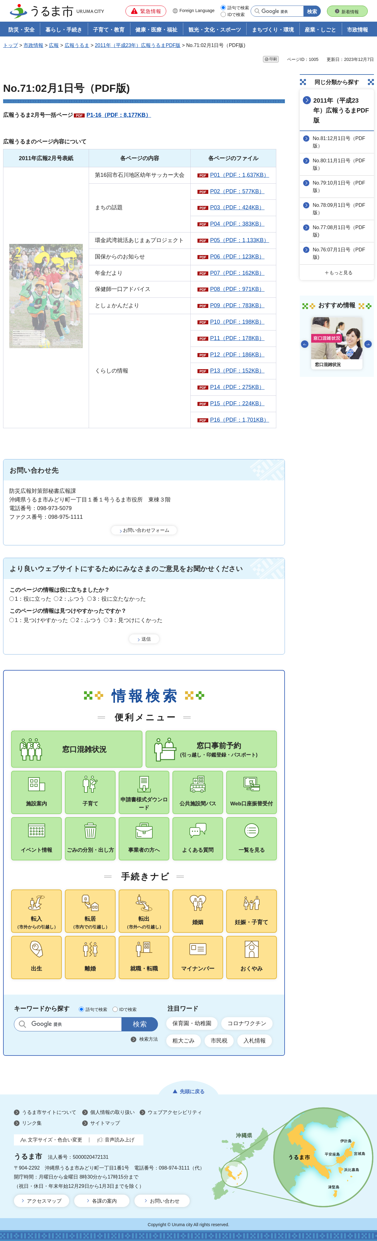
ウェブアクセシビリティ (175, 1112)
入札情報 (255, 1041)
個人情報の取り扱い (112, 1112)
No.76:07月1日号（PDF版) (339, 253)
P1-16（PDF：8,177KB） (119, 115)
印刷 (273, 59)
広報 (54, 45)
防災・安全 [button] (21, 30)
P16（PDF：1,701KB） (239, 420)
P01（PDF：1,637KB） (239, 175)
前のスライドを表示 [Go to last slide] (304, 344)
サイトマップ (105, 1123)
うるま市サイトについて (49, 1112)
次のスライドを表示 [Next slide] (368, 344)
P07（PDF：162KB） (237, 273)
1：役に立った (33, 599)
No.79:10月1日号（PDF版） (339, 186)
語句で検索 (238, 7)
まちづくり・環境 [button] (273, 30)
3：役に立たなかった (119, 599)
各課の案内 (104, 1201)
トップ (10, 45)
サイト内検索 (22, 1024)
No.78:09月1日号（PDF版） (339, 209)
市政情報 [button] (357, 30)
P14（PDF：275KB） (237, 387)
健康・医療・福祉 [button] (156, 30)
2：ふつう (72, 599)
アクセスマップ (44, 1201)
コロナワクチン (246, 1023)
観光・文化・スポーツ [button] (214, 30)
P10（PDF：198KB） (237, 322)
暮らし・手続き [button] (63, 30)
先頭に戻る (192, 1091)
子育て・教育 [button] (109, 30)
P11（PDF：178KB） (237, 338)
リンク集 (32, 1123)
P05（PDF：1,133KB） (239, 240)
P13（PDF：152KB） (237, 371)
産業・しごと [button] (320, 30)
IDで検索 (236, 14)
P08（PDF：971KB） (237, 289)
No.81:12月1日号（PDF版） (339, 142)
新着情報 (350, 11)
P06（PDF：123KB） (237, 257)
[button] (145, 11)
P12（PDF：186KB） (237, 355)
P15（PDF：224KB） (237, 403)
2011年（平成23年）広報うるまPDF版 (137, 45)
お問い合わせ (165, 1201)
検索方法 (148, 1039)
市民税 (219, 1041)
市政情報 (33, 45)
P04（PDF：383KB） (237, 224)
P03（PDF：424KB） (237, 207)
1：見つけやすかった (41, 620)
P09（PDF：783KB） (237, 305)
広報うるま (77, 45)
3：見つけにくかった (136, 620)
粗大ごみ (183, 1041)
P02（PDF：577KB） (237, 191)
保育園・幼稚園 (191, 1023)
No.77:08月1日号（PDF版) (339, 231)
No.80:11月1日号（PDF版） (339, 164)
